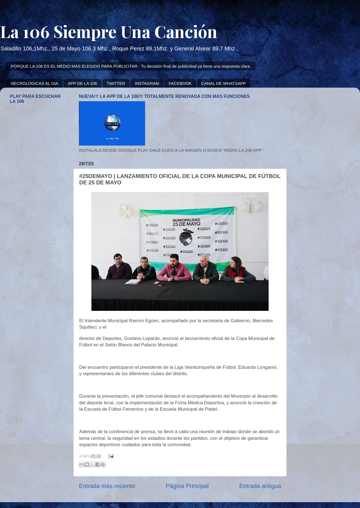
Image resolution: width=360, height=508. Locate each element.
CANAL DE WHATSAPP (223, 83)
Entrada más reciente (107, 486)
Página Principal (187, 486)
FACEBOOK (180, 83)
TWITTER (116, 83)
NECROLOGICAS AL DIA (34, 83)
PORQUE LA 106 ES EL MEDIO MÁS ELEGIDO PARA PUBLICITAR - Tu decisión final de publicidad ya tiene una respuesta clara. (131, 66)
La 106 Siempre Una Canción (108, 31)
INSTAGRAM (147, 83)
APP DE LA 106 (82, 83)
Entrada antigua (260, 486)
